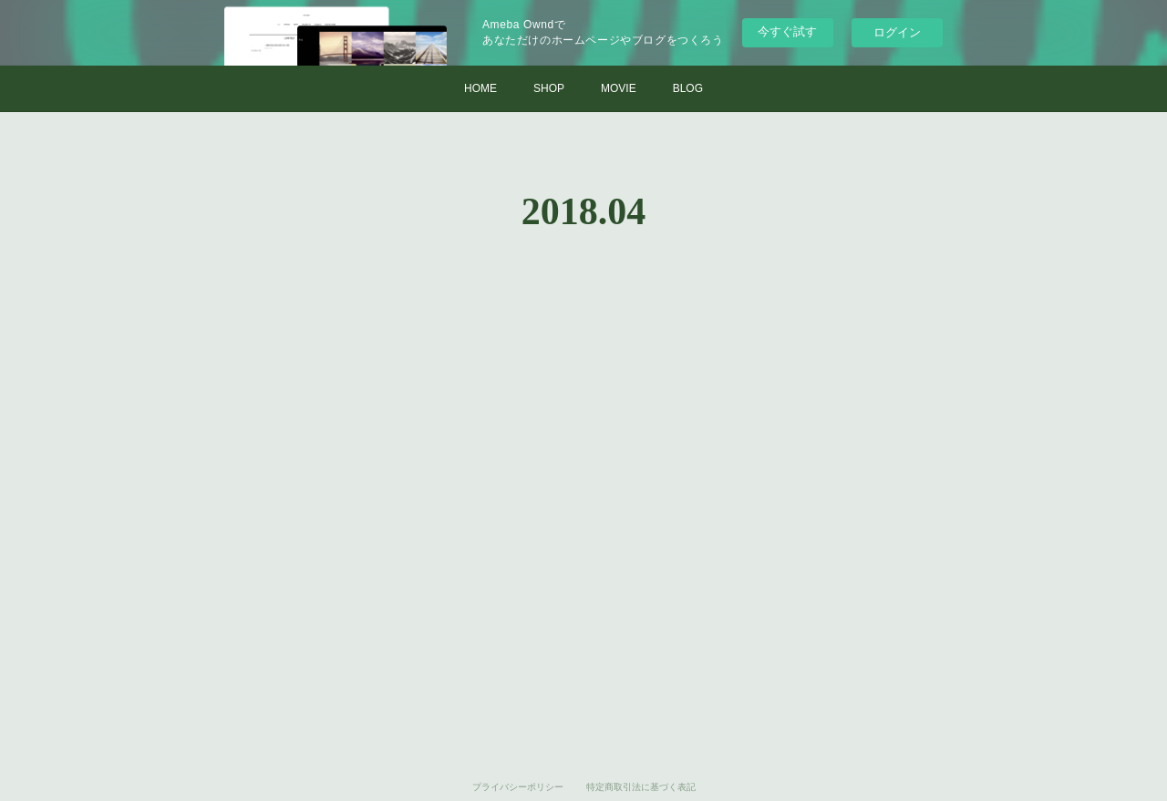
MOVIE (618, 88)
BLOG (688, 88)
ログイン (897, 32)
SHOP (548, 88)
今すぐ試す (787, 31)
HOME (480, 88)
